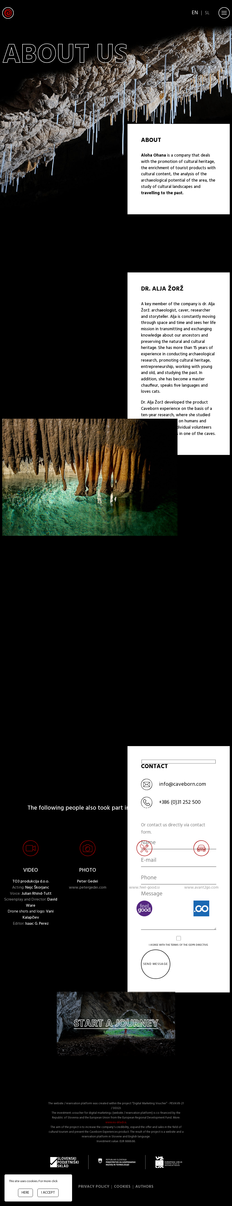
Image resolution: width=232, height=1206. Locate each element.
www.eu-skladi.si (115, 1123)
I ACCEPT (48, 1193)
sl (206, 15)
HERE (25, 1193)
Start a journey (116, 1025)
